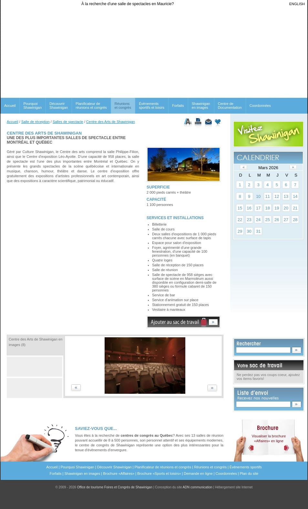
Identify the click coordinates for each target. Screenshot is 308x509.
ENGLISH (297, 4)
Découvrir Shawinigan (58, 105)
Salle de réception (35, 122)
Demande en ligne (198, 473)
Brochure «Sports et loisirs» (159, 473)
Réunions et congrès (210, 467)
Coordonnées (260, 105)
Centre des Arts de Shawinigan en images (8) (35, 342)
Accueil (9, 105)
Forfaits (178, 105)
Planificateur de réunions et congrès (91, 105)
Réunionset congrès (123, 105)
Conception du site (183, 487)
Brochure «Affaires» (118, 473)
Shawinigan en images (201, 105)
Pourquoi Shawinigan (32, 105)
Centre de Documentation (230, 105)
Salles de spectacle (68, 122)
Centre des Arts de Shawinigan (110, 122)
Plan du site (249, 473)
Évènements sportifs (246, 467)
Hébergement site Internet (234, 487)
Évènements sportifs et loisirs (151, 105)
